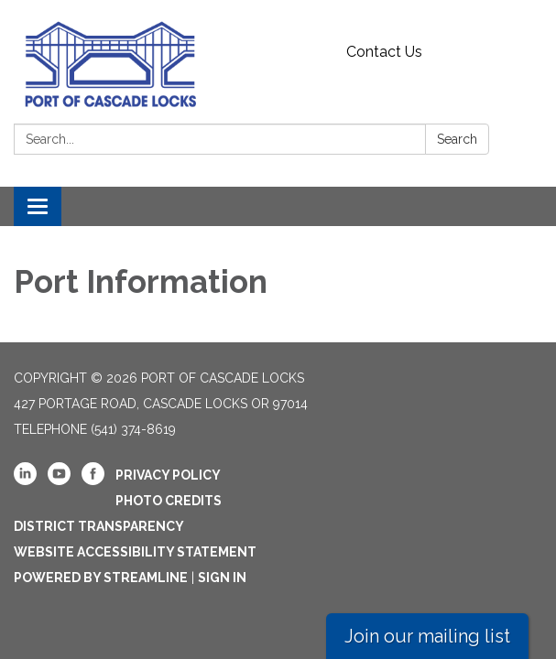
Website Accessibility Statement (135, 552)
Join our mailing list (427, 636)
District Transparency (99, 526)
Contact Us (384, 51)
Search (457, 139)
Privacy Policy (168, 475)
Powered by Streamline (101, 577)
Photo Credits (168, 500)
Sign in (222, 577)
